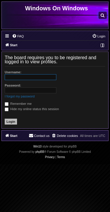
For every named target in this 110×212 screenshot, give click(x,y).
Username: (13, 72)
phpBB (39, 151)
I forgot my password (20, 96)
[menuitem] (103, 15)
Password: (13, 85)
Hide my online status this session (32, 109)
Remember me (18, 103)
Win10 (37, 146)
